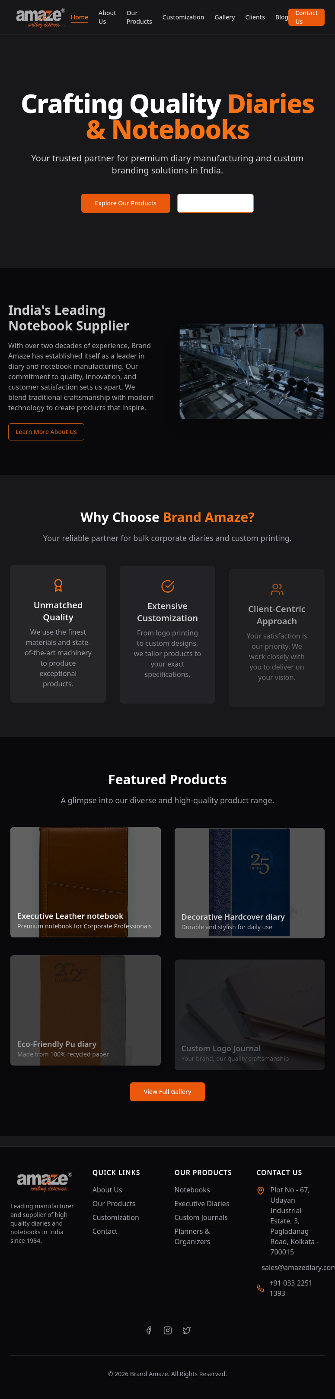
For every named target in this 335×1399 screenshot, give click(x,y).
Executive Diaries (202, 1203)
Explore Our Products (125, 203)
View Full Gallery (167, 1092)
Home (79, 17)
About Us (107, 17)
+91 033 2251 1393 (291, 1288)
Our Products (139, 17)
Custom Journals (201, 1217)
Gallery (224, 17)
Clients (255, 17)
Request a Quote (215, 203)
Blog (281, 17)
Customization (183, 17)
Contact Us (306, 17)
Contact (105, 1231)
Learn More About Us (41, 432)
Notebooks (192, 1190)
